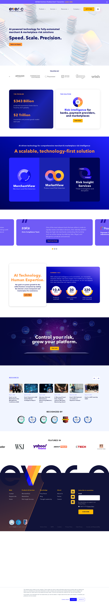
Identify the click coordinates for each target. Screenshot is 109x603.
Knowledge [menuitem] (43, 490)
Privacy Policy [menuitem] (68, 526)
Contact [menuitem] (11, 493)
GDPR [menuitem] (52, 526)
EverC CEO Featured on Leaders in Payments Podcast (76, 399)
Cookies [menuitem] (59, 526)
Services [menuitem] (52, 9)
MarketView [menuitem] (25, 496)
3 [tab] (56, 248)
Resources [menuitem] (64, 9)
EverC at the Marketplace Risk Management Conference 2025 (14, 400)
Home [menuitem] (11, 499)
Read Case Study (52, 241)
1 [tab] (52, 248)
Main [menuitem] (10, 490)
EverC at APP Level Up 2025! (91, 398)
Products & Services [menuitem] (28, 490)
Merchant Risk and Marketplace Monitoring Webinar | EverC (45, 400)
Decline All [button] (81, 599)
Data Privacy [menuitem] (79, 526)
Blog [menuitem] (41, 496)
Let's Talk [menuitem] (89, 9)
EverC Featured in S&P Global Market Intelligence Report (30, 399)
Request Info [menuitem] (12, 496)
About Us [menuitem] (60, 493)
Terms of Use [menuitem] (43, 526)
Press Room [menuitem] (43, 493)
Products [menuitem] (41, 9)
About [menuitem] (59, 490)
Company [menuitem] (76, 9)
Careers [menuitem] (59, 499)
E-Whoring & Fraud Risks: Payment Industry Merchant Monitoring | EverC (60, 400)
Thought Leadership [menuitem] (46, 499)
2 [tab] (54, 248)
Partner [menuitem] (59, 496)
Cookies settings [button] (65, 599)
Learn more (78, 120)
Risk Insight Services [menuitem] (28, 499)
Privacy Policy (81, 503)
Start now (54, 348)
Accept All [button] (73, 599)
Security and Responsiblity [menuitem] (93, 526)
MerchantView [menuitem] (26, 493)
